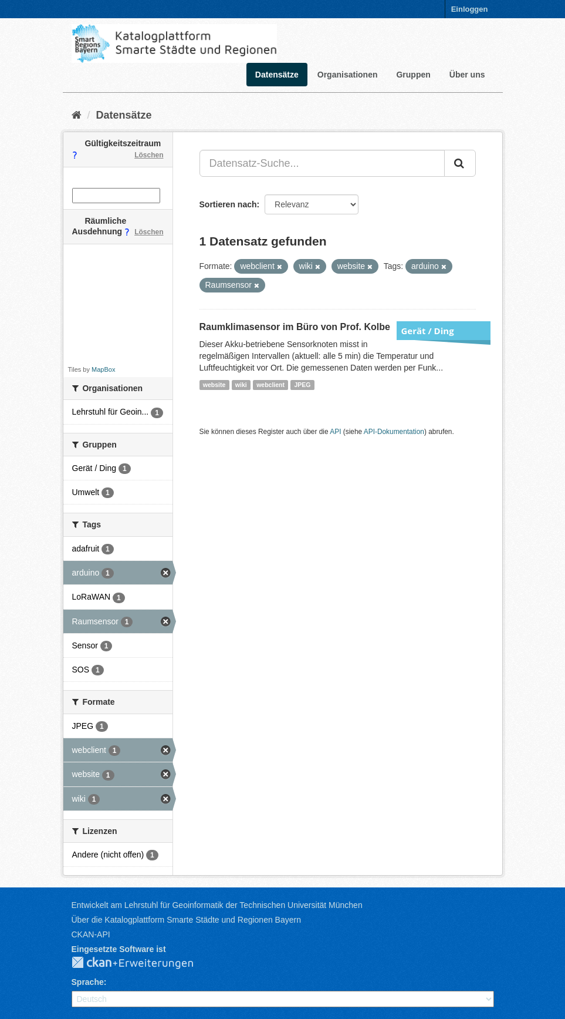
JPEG (302, 384)
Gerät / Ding (427, 331)
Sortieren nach (228, 204)
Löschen (148, 155)
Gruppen (413, 74)
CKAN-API (91, 934)
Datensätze (277, 74)
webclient (270, 384)
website (214, 384)
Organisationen (347, 74)
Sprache (88, 982)
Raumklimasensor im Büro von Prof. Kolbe (294, 327)
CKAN (142, 963)
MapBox (103, 369)
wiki (241, 384)
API (335, 432)
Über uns (467, 74)
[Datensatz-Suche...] (322, 163)
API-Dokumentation (394, 432)
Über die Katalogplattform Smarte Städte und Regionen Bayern (186, 919)
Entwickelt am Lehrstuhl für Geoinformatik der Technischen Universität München (217, 905)
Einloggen (469, 9)
